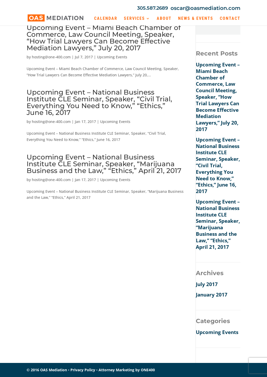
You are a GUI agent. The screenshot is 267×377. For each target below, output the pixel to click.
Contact (230, 19)
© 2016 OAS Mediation (47, 369)
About (164, 19)
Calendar (105, 19)
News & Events (195, 19)
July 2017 (207, 284)
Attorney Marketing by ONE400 (127, 369)
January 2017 (211, 294)
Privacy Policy (82, 369)
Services (134, 19)
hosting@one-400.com (51, 56)
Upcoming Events (112, 56)
